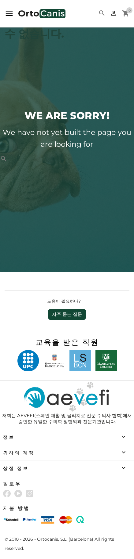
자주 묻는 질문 (67, 314)
